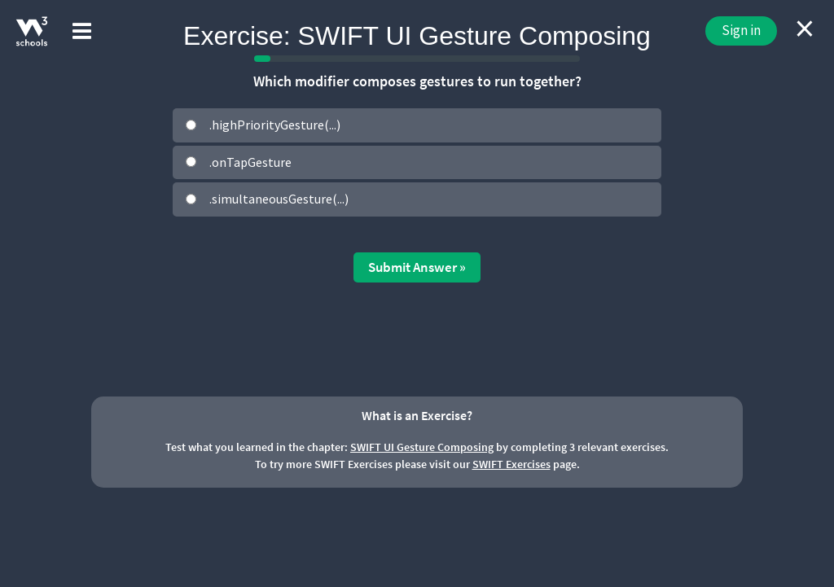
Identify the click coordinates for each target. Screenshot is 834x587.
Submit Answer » (417, 267)
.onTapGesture (250, 162)
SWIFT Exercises (511, 464)
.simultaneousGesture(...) (279, 199)
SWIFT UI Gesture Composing (422, 447)
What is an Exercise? (417, 415)
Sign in (741, 30)
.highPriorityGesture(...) (274, 124)
